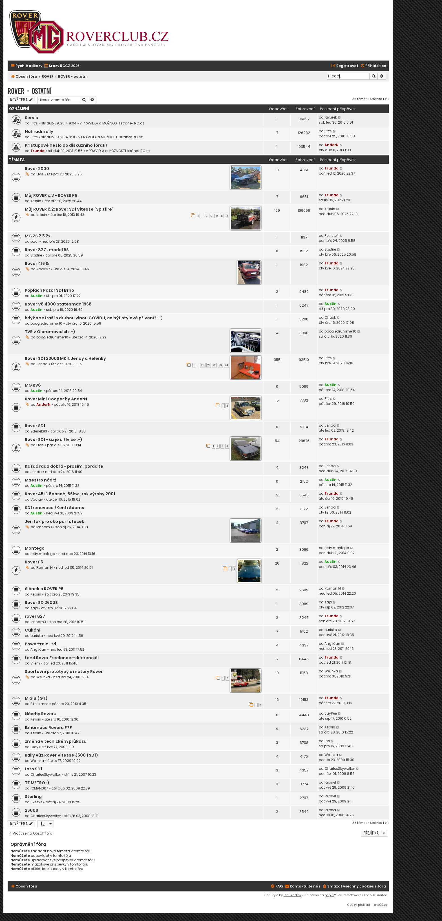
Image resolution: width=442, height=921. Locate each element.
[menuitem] (61, 66)
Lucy (34, 746)
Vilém (35, 663)
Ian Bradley (292, 895)
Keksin (35, 201)
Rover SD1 (35, 426)
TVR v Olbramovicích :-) (50, 331)
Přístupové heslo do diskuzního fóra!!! (66, 145)
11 (222, 216)
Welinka (43, 677)
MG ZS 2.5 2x (37, 236)
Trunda (37, 150)
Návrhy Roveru (40, 714)
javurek (330, 117)
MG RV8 (33, 385)
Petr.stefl (331, 235)
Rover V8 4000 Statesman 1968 (58, 304)
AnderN (331, 144)
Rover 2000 (37, 168)
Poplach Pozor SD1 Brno (49, 290)
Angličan (38, 649)
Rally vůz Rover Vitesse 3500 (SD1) (61, 755)
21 (208, 365)
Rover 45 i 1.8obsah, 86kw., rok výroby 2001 (70, 494)
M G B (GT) (36, 698)
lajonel (330, 782)
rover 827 (35, 616)
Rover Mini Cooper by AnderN (56, 399)
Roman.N (44, 567)
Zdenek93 (38, 431)
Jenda (42, 364)
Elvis (40, 174)
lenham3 (44, 527)
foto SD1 (33, 769)
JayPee (330, 713)
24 (226, 365)
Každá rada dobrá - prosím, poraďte (64, 466)
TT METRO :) (37, 783)
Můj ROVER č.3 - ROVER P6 (51, 195)
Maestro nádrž (40, 480)
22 (214, 365)
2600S (31, 810)
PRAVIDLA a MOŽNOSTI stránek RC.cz (113, 123)
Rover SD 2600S (41, 602)
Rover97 (43, 269)
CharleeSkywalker (45, 774)
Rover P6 (34, 562)
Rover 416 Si (37, 263)
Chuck (330, 317)
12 (227, 216)
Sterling (33, 796)
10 (216, 216)
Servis (31, 118)
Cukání (32, 630)
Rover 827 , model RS (47, 250)
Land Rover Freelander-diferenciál (62, 658)
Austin (36, 295)
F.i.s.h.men (39, 703)
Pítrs (34, 123)
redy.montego (42, 553)
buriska (36, 635)
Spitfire (36, 255)
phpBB (329, 895)
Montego (35, 548)
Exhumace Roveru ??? (48, 727)
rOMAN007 (39, 788)
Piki (327, 741)
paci (34, 241)
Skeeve (36, 802)
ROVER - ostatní (30, 91)
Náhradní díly (39, 131)
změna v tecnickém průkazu (56, 741)
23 (220, 365)
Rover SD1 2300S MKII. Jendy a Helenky (65, 358)
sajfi (34, 608)
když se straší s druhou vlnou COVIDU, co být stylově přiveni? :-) (94, 318)
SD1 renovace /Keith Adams (54, 507)
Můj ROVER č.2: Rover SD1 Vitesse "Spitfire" (69, 209)
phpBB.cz (380, 904)
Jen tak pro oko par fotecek (54, 521)
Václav (36, 499)
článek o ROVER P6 (44, 589)
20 (202, 365)
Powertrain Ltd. (41, 644)
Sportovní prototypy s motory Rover (64, 671)
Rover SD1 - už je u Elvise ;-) (53, 439)
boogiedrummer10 (46, 323)
